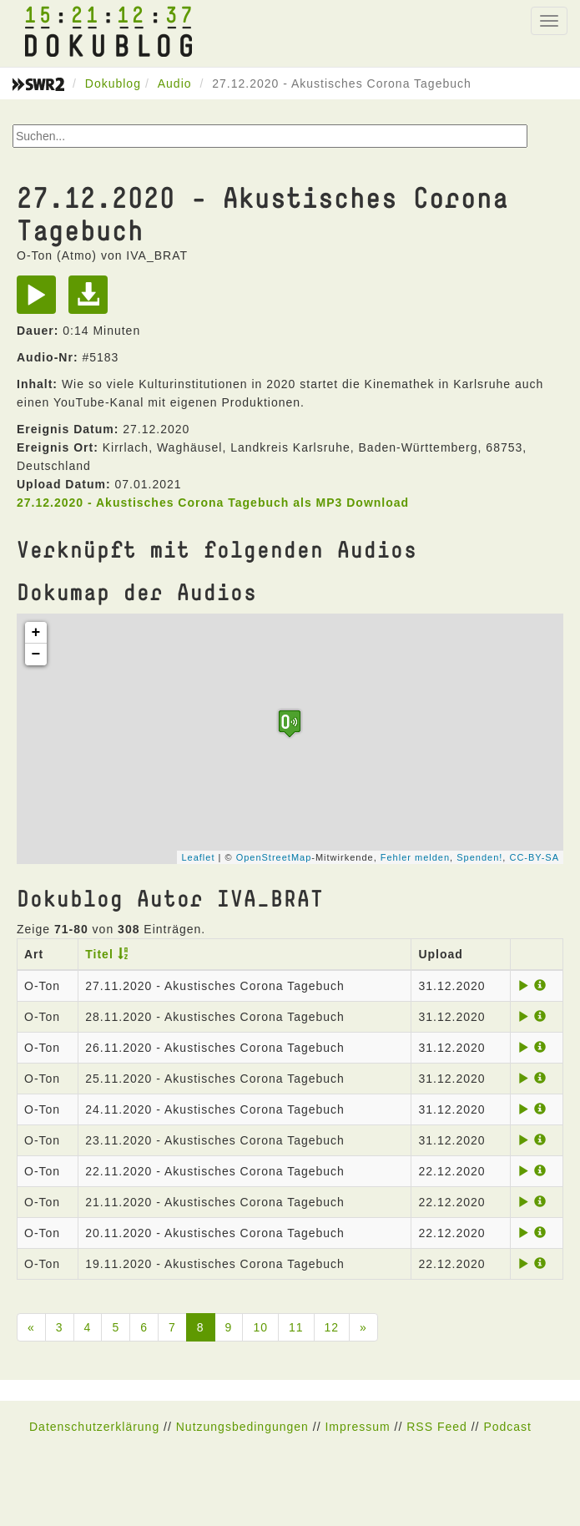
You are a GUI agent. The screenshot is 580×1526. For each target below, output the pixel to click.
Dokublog (113, 83)
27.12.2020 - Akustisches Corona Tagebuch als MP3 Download (213, 502)
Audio (175, 83)
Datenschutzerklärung (94, 1426)
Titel (99, 954)
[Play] (40, 300)
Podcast (507, 1426)
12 (332, 1327)
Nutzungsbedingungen (242, 1426)
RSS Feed (436, 1426)
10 (260, 1327)
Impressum (357, 1426)
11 (296, 1327)
